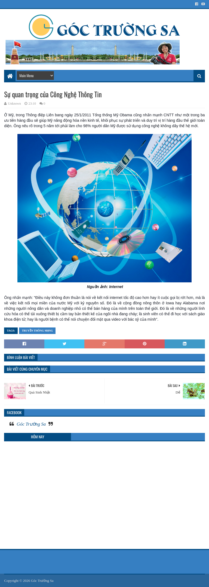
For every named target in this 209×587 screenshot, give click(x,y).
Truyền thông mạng (37, 330)
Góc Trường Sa (31, 424)
